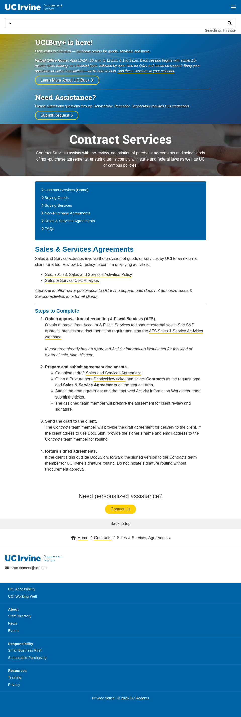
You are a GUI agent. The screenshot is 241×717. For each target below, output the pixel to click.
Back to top (120, 523)
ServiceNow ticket (109, 379)
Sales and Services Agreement (113, 373)
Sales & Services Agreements (68, 221)
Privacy (14, 685)
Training (14, 677)
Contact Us (120, 509)
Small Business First (24, 650)
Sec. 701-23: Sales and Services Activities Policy (88, 274)
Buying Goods (55, 197)
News (12, 623)
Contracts (102, 538)
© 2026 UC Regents (133, 698)
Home (83, 538)
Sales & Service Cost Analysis (72, 280)
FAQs (47, 228)
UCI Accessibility (21, 589)
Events (13, 631)
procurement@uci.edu (29, 568)
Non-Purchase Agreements (66, 213)
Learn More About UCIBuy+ (67, 80)
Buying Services (56, 205)
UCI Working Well (22, 596)
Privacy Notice (103, 698)
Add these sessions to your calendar (146, 71)
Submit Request (57, 115)
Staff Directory (19, 616)
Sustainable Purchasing (27, 658)
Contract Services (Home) (65, 190)
